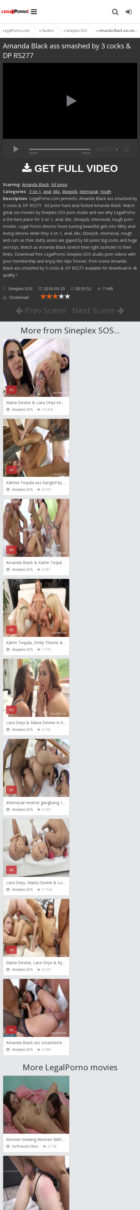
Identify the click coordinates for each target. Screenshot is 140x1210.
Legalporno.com (15, 11)
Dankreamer (90, 906)
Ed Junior (59, 184)
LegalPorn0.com (45, 1189)
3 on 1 (35, 191)
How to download (85, 1173)
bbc (56, 191)
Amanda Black (35, 184)
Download (16, 297)
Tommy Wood (91, 1066)
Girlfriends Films (25, 826)
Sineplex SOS (20, 288)
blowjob (69, 191)
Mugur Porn (89, 986)
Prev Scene (41, 310)
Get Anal (87, 826)
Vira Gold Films (24, 1146)
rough (105, 191)
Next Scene (98, 310)
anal (47, 191)
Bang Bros (20, 906)
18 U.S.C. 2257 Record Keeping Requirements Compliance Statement (69, 1192)
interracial (89, 191)
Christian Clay (23, 986)
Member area (43, 1173)
